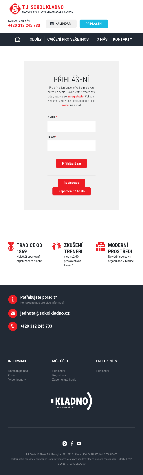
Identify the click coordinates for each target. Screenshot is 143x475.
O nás (12, 375)
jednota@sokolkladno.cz (45, 313)
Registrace (71, 182)
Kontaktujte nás (18, 371)
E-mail (51, 117)
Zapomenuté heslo (71, 191)
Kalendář (60, 23)
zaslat (65, 105)
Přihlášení (94, 23)
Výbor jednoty (17, 379)
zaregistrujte (75, 96)
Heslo (51, 137)
